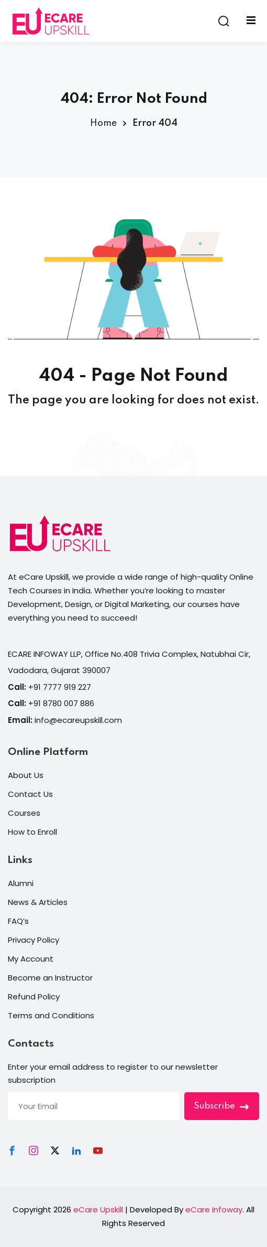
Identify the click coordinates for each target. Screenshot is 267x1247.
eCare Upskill (98, 1209)
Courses (24, 812)
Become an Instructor (50, 977)
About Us (25, 775)
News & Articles (38, 902)
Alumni (21, 883)
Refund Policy (34, 996)
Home (103, 123)
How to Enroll (32, 831)
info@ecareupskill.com (78, 720)
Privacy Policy (33, 939)
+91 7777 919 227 (59, 686)
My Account (30, 958)
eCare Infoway (213, 1209)
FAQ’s (18, 920)
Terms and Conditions (51, 1015)
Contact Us (30, 794)
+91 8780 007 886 (61, 703)
